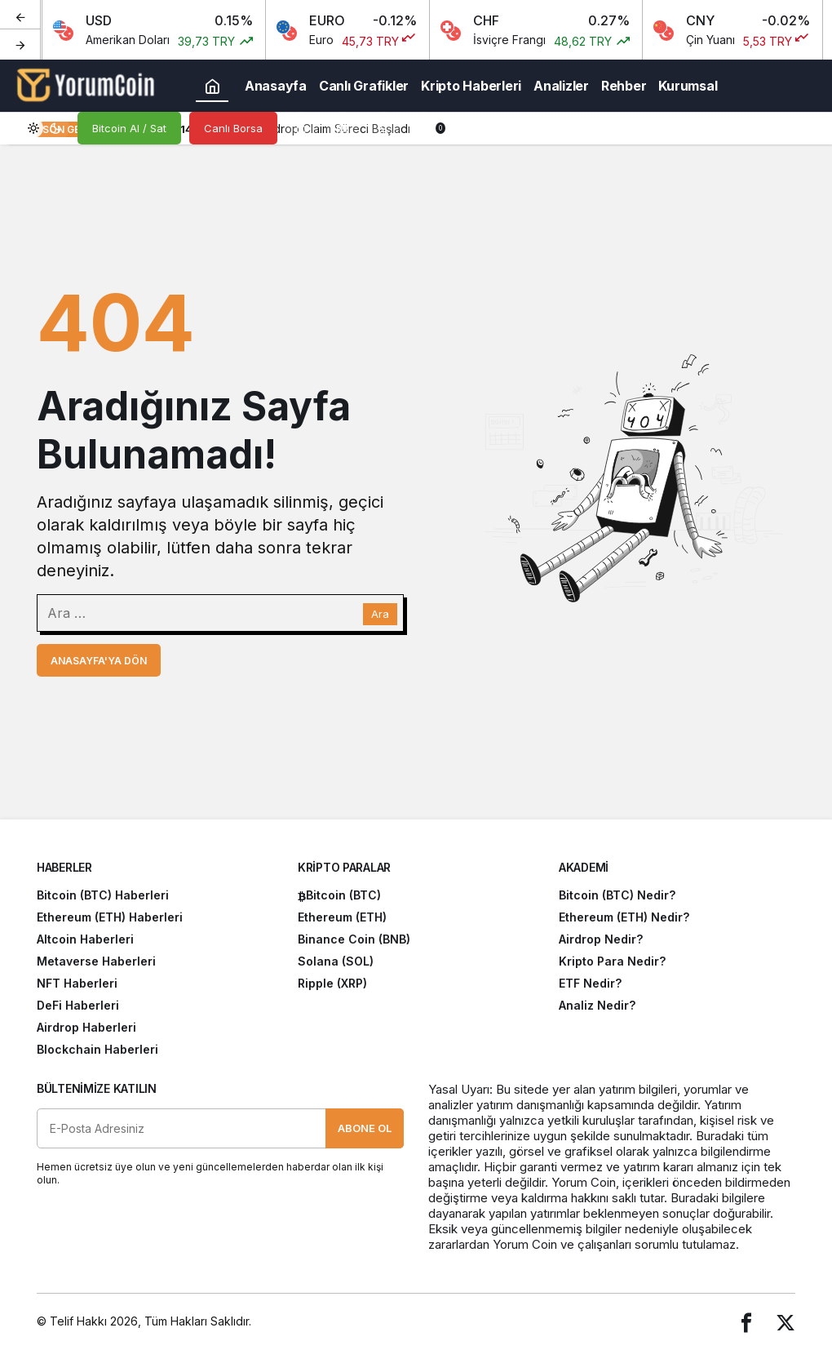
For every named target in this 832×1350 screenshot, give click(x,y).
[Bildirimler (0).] (424, 128)
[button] (342, 128)
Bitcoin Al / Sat (129, 128)
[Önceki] (20, 15)
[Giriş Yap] (383, 128)
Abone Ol (365, 1128)
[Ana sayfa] (212, 86)
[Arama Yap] (301, 128)
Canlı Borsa (233, 128)
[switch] (44, 128)
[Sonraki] (20, 44)
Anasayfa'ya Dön (99, 661)
